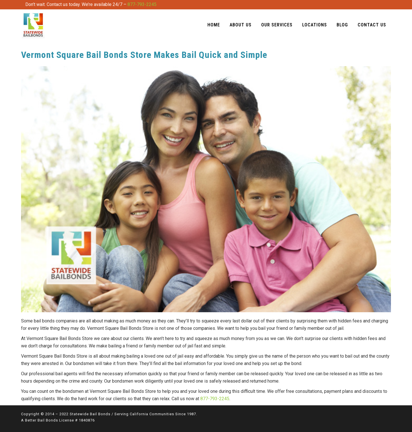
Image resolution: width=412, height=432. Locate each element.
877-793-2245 (141, 4)
